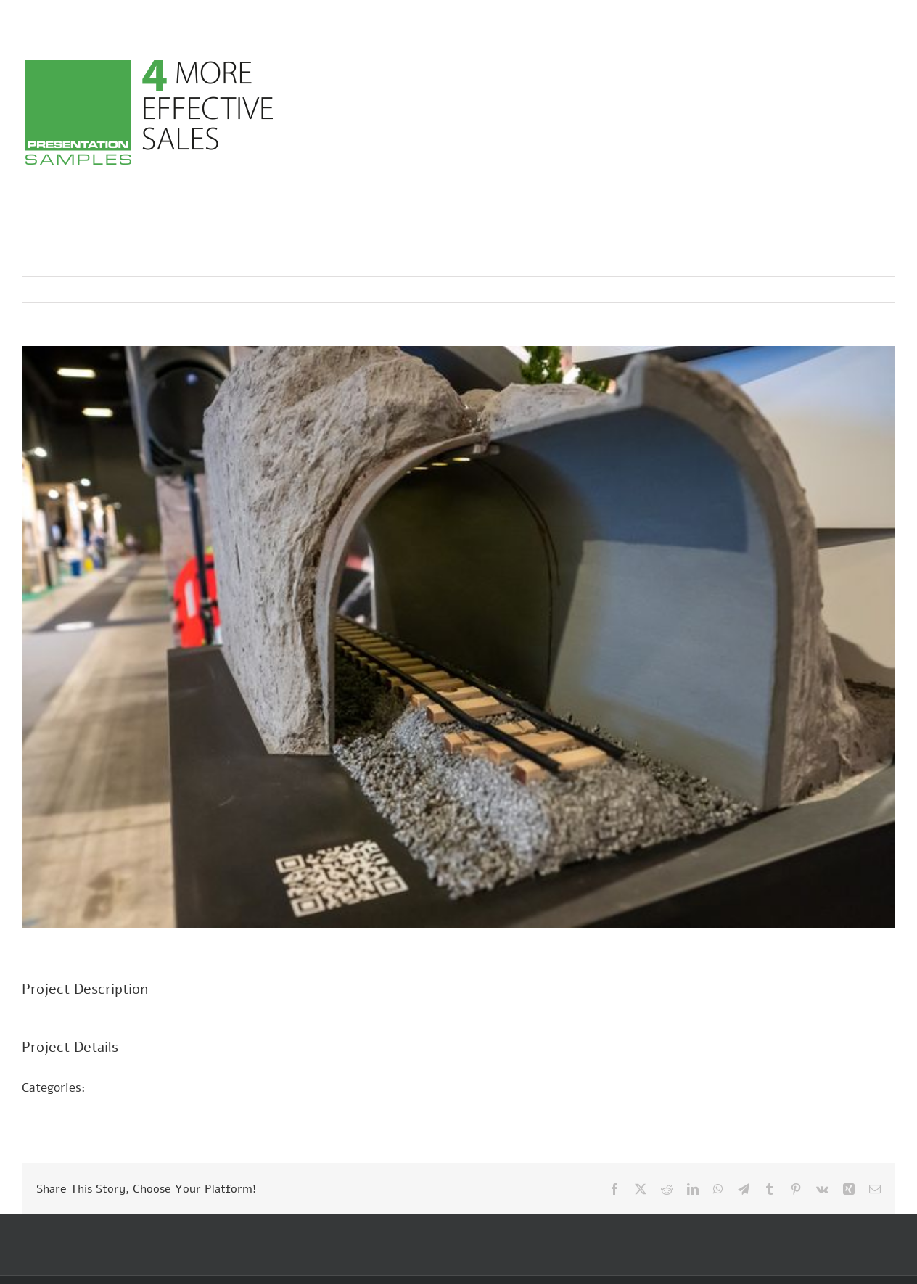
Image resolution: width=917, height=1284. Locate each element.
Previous (820, 289)
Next (870, 289)
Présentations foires (157, 1087)
